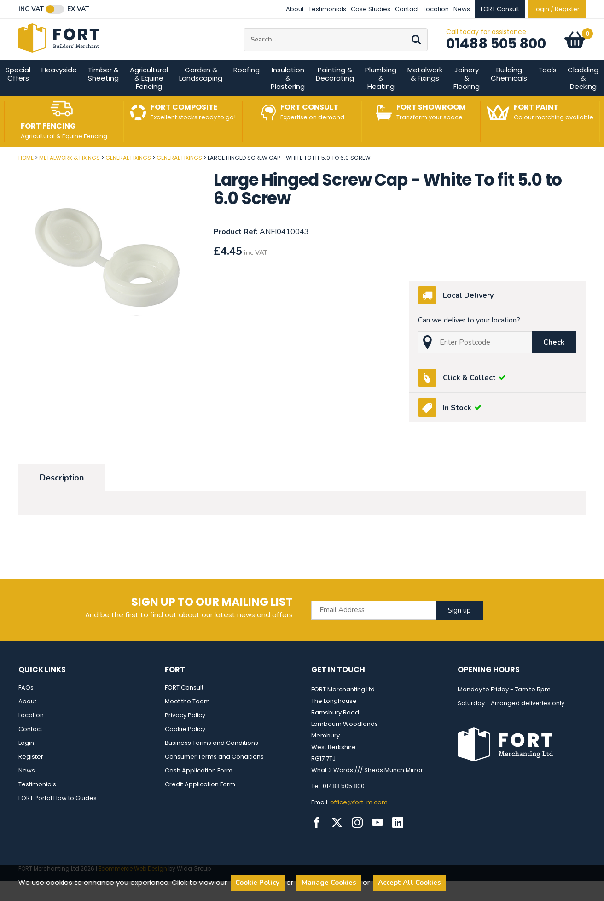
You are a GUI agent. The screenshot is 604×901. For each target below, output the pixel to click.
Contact (407, 9)
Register (30, 776)
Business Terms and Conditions (211, 763)
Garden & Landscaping (200, 94)
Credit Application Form (200, 804)
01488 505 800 (496, 54)
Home (26, 178)
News (461, 9)
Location (436, 9)
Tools (547, 90)
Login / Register (557, 9)
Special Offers (18, 94)
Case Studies (370, 9)
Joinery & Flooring (466, 98)
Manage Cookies (329, 882)
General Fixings (128, 178)
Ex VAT (78, 9)
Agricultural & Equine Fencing (149, 98)
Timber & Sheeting (103, 94)
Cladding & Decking (583, 98)
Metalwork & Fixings (424, 94)
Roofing (246, 90)
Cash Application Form (198, 790)
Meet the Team (187, 721)
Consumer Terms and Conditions (214, 776)
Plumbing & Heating (380, 98)
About (295, 9)
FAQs (26, 707)
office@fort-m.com (359, 822)
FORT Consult (184, 707)
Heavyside (59, 90)
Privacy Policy (185, 735)
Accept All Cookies (409, 882)
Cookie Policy (185, 749)
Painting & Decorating (335, 94)
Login (26, 763)
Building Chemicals (509, 94)
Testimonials (327, 9)
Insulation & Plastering (288, 98)
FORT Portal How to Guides (57, 818)
